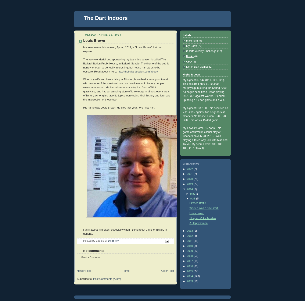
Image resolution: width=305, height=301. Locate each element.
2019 (190, 184)
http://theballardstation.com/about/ (138, 71)
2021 (190, 174)
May (193, 193)
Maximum (192, 40)
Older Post (167, 270)
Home (126, 270)
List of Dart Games (197, 66)
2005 (190, 271)
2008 (190, 256)
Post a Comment (91, 257)
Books (190, 56)
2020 (190, 179)
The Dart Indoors (106, 18)
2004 (190, 276)
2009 (190, 250)
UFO (189, 61)
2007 (190, 261)
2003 (190, 281)
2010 (190, 246)
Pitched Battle (198, 203)
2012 (190, 235)
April (193, 198)
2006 (190, 266)
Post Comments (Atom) (107, 278)
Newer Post (84, 270)
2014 (190, 189)
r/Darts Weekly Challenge (201, 51)
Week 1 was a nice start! (204, 208)
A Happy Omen (199, 223)
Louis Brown (197, 213)
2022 (190, 169)
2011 (190, 241)
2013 (190, 230)
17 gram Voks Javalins (203, 218)
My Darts (191, 46)
